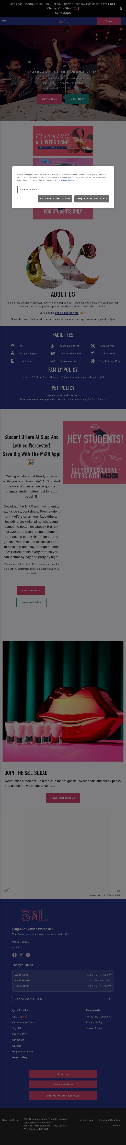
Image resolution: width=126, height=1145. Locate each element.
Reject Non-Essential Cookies (55, 199)
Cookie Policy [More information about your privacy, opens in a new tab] (67, 180)
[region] (63, 187)
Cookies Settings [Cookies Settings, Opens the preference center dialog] (28, 189)
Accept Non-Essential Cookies (91, 199)
